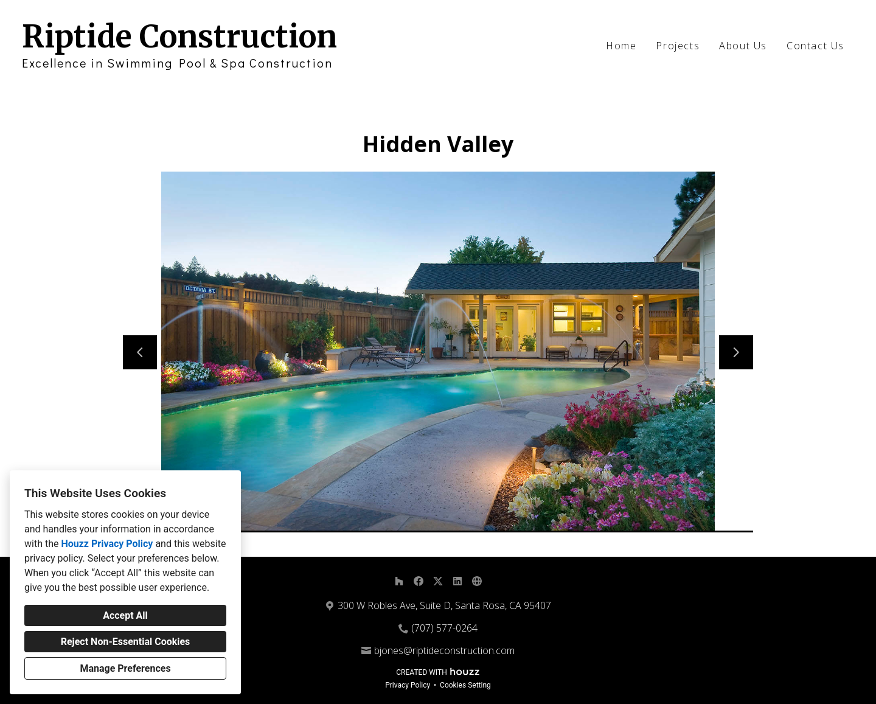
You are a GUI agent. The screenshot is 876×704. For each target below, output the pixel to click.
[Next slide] (736, 352)
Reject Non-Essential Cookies (125, 641)
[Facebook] (418, 581)
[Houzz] (399, 581)
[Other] (477, 581)
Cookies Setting (465, 685)
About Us (743, 45)
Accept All (125, 615)
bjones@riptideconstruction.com (444, 650)
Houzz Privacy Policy (107, 543)
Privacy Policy (407, 685)
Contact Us (815, 45)
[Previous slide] (140, 352)
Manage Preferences (125, 668)
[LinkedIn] (457, 581)
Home (621, 45)
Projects (678, 45)
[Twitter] (438, 581)
